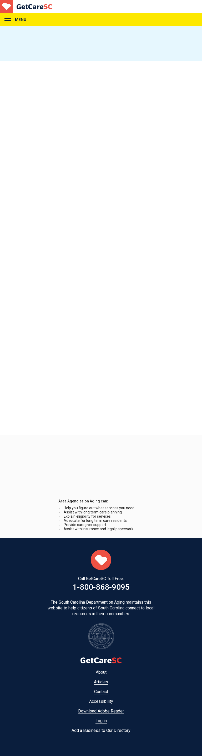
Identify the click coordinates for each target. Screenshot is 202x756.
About (101, 672)
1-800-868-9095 (101, 587)
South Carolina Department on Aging (92, 602)
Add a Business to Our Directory (101, 730)
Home (26, 6)
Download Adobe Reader (101, 711)
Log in (101, 720)
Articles (101, 681)
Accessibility (101, 701)
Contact (101, 691)
